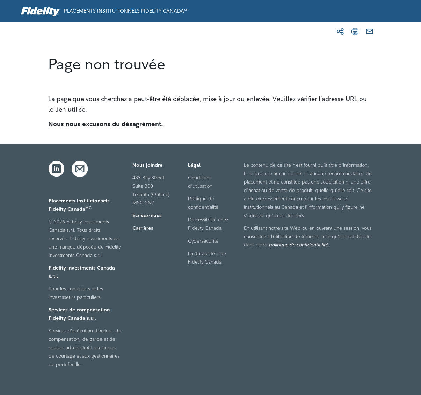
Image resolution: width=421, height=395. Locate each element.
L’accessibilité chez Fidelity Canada (208, 223)
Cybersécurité (203, 241)
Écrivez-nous (147, 215)
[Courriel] (369, 31)
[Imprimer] (354, 31)
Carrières (142, 228)
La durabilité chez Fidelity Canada (207, 257)
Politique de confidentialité (203, 202)
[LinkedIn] (57, 169)
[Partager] (340, 31)
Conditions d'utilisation (200, 181)
